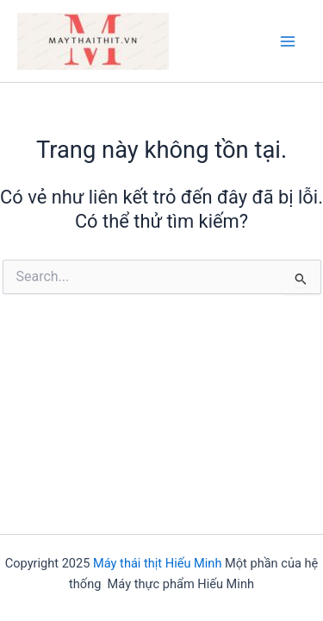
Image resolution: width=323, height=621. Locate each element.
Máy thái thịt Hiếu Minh (157, 563)
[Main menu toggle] (288, 41)
